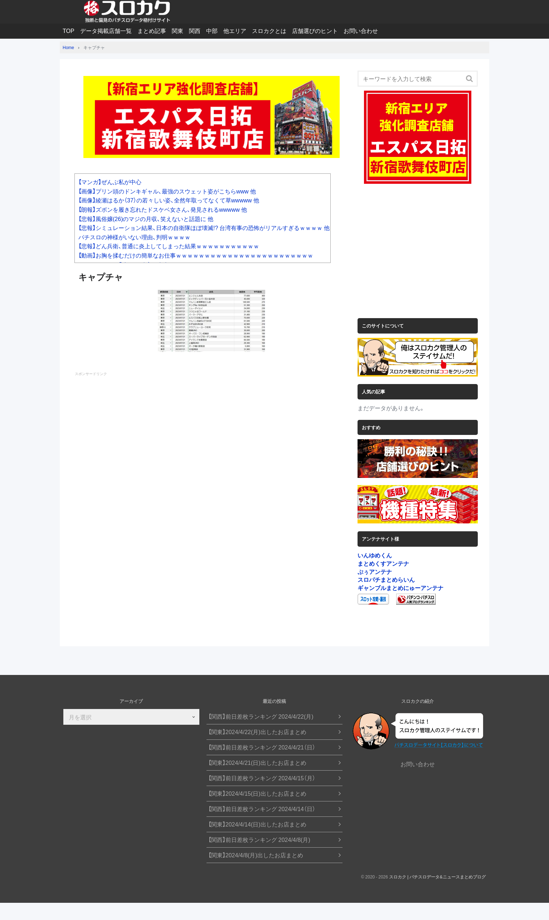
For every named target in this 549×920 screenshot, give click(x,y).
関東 (177, 30)
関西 (194, 30)
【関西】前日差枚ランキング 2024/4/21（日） (261, 747)
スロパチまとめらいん (386, 579)
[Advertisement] (211, 443)
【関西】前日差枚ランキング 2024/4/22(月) (261, 716)
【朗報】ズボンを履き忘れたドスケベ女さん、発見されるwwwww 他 (162, 209)
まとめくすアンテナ (383, 563)
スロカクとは (269, 30)
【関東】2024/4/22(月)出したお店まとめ (257, 732)
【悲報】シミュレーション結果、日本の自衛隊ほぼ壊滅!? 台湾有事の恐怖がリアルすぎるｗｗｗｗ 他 (204, 227)
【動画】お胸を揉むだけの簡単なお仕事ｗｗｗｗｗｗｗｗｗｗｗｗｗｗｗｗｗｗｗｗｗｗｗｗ (195, 255)
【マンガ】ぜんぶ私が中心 (109, 181)
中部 (212, 30)
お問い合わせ (361, 30)
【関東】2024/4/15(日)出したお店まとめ (257, 793)
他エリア (234, 30)
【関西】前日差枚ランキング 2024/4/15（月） (261, 778)
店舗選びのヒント (315, 30)
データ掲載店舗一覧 (106, 30)
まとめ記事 (151, 30)
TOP (68, 30)
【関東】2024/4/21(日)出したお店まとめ (257, 762)
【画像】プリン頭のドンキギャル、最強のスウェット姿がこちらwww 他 (167, 191)
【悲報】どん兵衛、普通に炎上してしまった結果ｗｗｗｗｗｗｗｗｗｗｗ (168, 245)
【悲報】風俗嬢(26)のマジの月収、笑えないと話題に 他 (145, 218)
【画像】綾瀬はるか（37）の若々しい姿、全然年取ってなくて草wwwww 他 (168, 200)
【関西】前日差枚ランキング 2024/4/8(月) (259, 839)
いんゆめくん (375, 555)
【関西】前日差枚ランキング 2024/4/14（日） (261, 809)
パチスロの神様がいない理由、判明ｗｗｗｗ (134, 237)
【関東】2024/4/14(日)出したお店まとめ (257, 824)
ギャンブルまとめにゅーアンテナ (400, 587)
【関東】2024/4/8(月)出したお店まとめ (255, 855)
